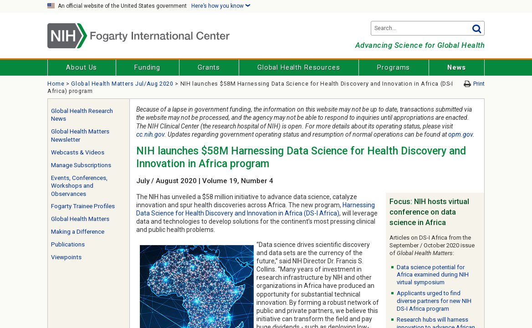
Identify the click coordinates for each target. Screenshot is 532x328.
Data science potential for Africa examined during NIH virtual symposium (433, 275)
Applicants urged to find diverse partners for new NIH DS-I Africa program (434, 301)
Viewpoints (66, 257)
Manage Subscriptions (81, 165)
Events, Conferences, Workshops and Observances (79, 185)
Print (479, 83)
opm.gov (460, 134)
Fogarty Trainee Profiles (83, 206)
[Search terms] (427, 28)
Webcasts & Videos (77, 152)
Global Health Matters (80, 218)
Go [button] (476, 28)
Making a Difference (77, 231)
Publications (68, 244)
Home (56, 83)
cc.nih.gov (150, 134)
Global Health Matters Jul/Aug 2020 (122, 83)
